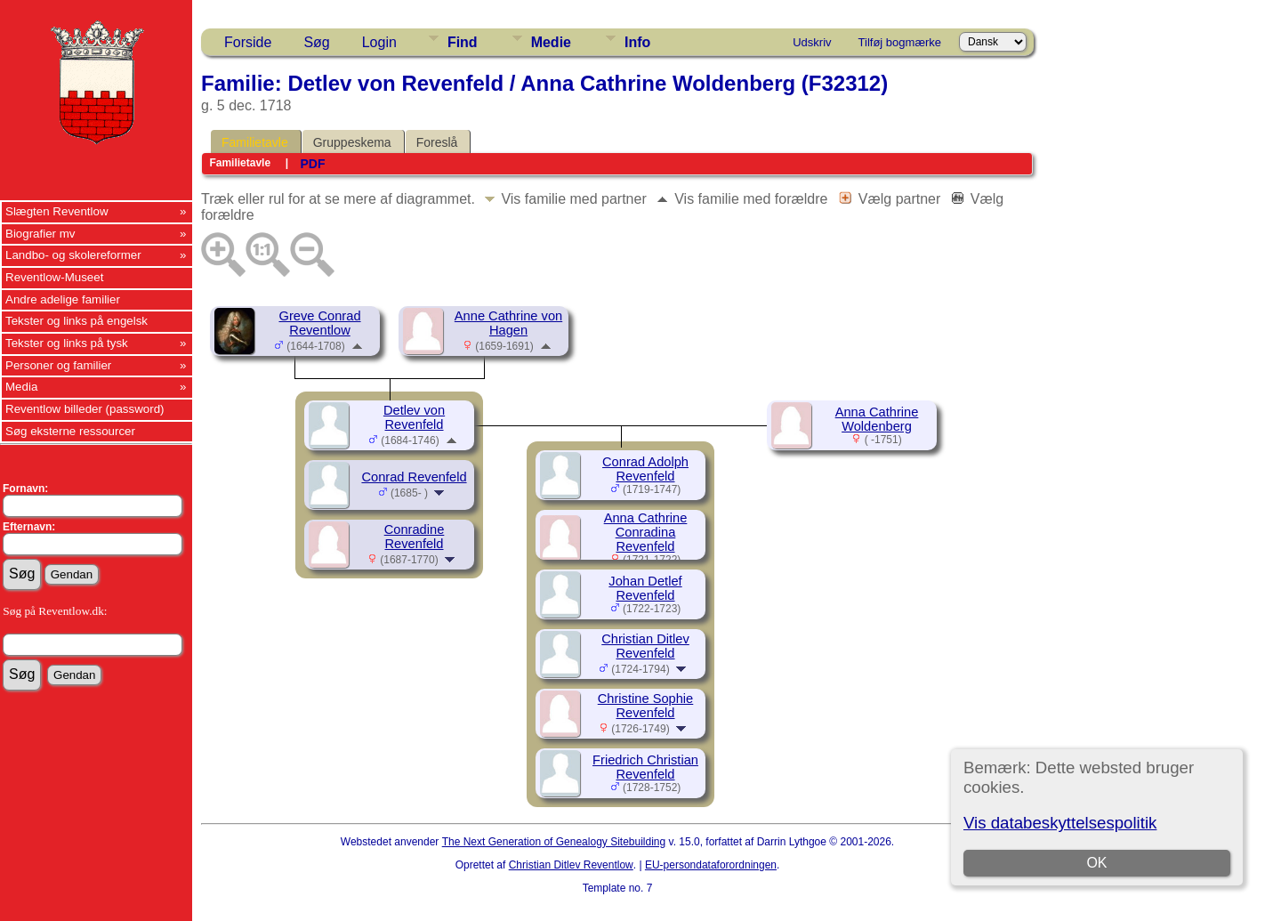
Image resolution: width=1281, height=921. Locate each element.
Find (462, 42)
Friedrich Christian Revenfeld (645, 767)
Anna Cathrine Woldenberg (877, 419)
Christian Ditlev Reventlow (571, 865)
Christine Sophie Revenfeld (646, 705)
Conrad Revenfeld (413, 477)
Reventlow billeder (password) (85, 409)
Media (21, 386)
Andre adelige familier (62, 299)
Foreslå (437, 142)
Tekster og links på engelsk (76, 320)
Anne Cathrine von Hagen (508, 323)
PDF (312, 164)
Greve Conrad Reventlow (319, 323)
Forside (247, 42)
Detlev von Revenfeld (414, 417)
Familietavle (255, 142)
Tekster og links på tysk (66, 343)
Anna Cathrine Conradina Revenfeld (646, 532)
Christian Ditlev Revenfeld (645, 646)
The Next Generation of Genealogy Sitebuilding (554, 842)
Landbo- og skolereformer (73, 255)
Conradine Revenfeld (414, 536)
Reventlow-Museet (54, 277)
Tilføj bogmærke (899, 42)
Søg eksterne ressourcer (70, 431)
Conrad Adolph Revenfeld (645, 469)
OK (1096, 862)
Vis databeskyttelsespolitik (1059, 822)
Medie (551, 42)
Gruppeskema (352, 142)
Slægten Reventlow (57, 211)
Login (379, 42)
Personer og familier (58, 365)
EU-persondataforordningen (711, 865)
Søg (316, 42)
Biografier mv (40, 233)
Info (637, 42)
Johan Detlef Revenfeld (644, 588)
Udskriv (812, 42)
